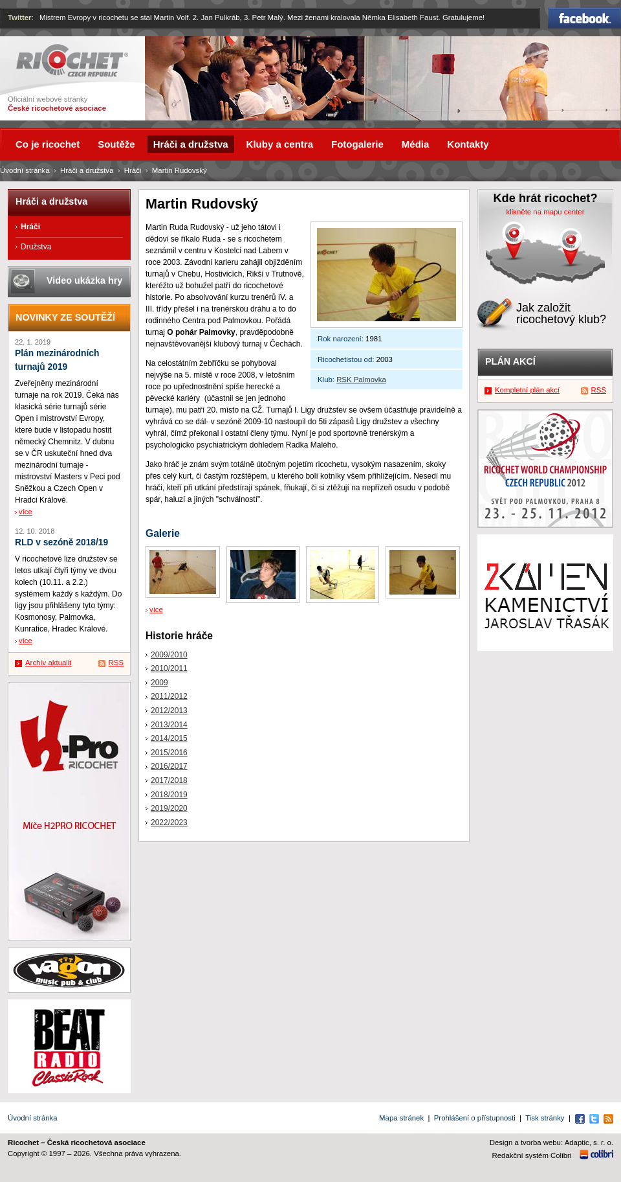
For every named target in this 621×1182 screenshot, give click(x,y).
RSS (116, 662)
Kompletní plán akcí (527, 390)
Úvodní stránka (25, 170)
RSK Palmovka (361, 379)
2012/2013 (169, 710)
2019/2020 (169, 808)
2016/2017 (169, 766)
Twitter (20, 17)
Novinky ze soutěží (65, 317)
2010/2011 (169, 668)
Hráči (133, 170)
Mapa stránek (401, 1118)
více (156, 609)
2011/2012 (169, 696)
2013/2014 (169, 724)
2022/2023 (169, 822)
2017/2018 (169, 780)
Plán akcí (510, 361)
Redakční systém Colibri (532, 1155)
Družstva (36, 246)
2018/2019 (169, 794)
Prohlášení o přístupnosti (475, 1118)
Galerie (163, 533)
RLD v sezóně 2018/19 (61, 542)
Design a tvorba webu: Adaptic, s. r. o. (551, 1142)
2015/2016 (169, 752)
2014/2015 (169, 738)
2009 (159, 682)
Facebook (584, 18)
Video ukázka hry (84, 280)
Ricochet (72, 60)
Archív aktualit (48, 662)
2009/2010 (169, 654)
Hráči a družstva (86, 170)
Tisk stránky (544, 1118)
